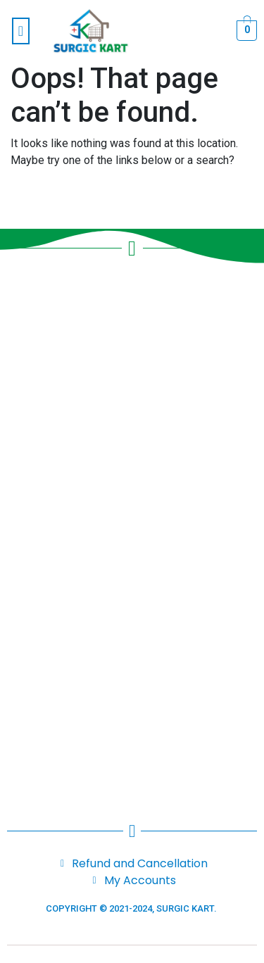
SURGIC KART (185, 908)
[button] (21, 31)
